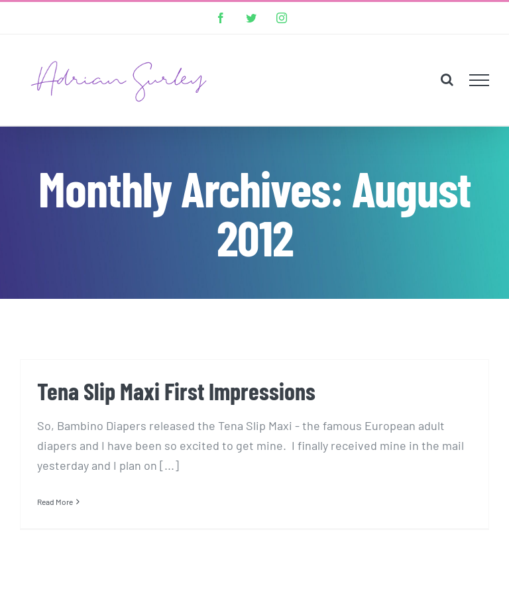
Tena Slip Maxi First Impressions (176, 390)
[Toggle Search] (447, 79)
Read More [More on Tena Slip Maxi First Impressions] (55, 501)
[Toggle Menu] (479, 80)
